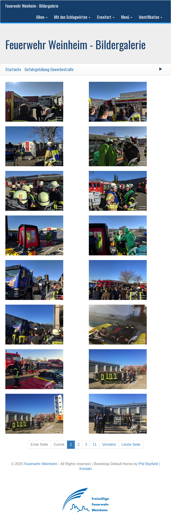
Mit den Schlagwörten (72, 17)
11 (95, 444)
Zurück (59, 444)
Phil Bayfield (148, 464)
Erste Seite (39, 444)
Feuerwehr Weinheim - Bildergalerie (31, 6)
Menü (126, 17)
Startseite (13, 69)
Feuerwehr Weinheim (40, 464)
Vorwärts (109, 444)
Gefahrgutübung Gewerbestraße (48, 69)
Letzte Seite (131, 444)
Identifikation (150, 17)
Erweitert (105, 17)
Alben (41, 17)
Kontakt (85, 469)
